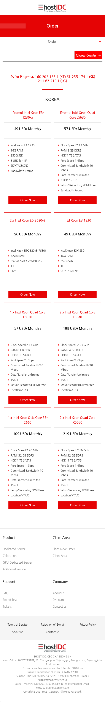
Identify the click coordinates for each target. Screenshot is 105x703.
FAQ (5, 593)
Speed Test (10, 599)
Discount (58, 599)
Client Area (61, 537)
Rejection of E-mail (52, 624)
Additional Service (14, 569)
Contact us (59, 606)
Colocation (9, 555)
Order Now (27, 200)
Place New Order (63, 549)
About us (58, 593)
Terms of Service (17, 624)
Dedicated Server (14, 549)
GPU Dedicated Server (17, 562)
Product (9, 537)
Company (59, 581)
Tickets (7, 606)
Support (9, 581)
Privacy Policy (87, 624)
